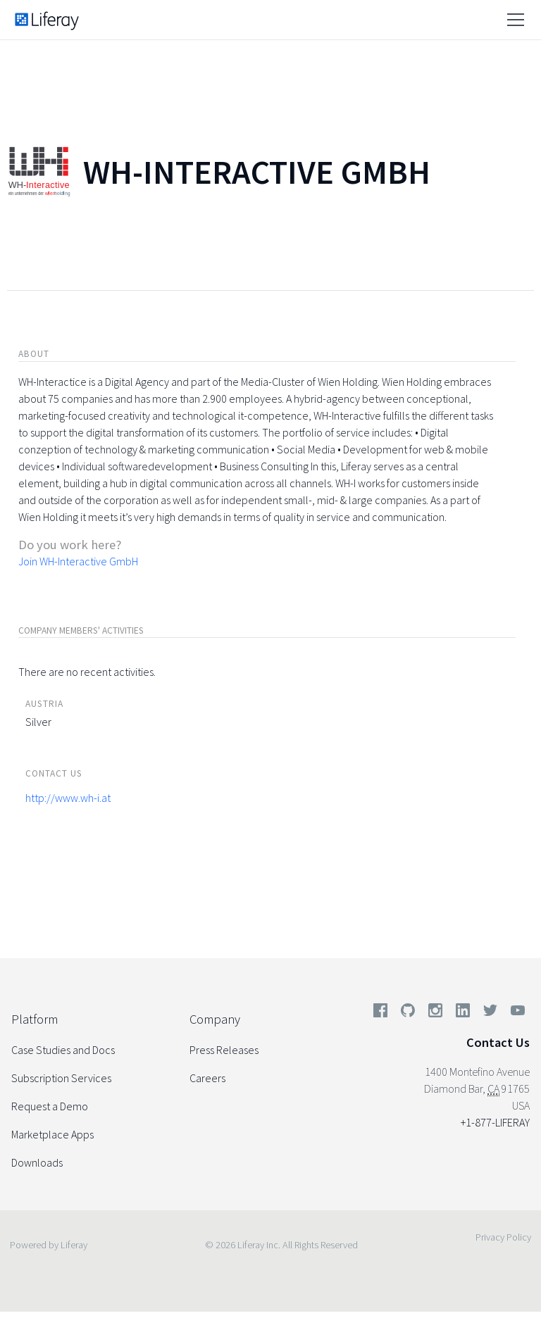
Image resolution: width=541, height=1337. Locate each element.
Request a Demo (49, 1106)
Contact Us (498, 1042)
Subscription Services (61, 1078)
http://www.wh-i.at (68, 798)
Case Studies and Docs (63, 1050)
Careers (207, 1078)
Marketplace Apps (52, 1134)
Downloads (37, 1162)
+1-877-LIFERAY (495, 1122)
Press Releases (224, 1050)
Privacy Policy (503, 1237)
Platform (34, 1019)
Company (214, 1019)
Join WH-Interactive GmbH (78, 561)
